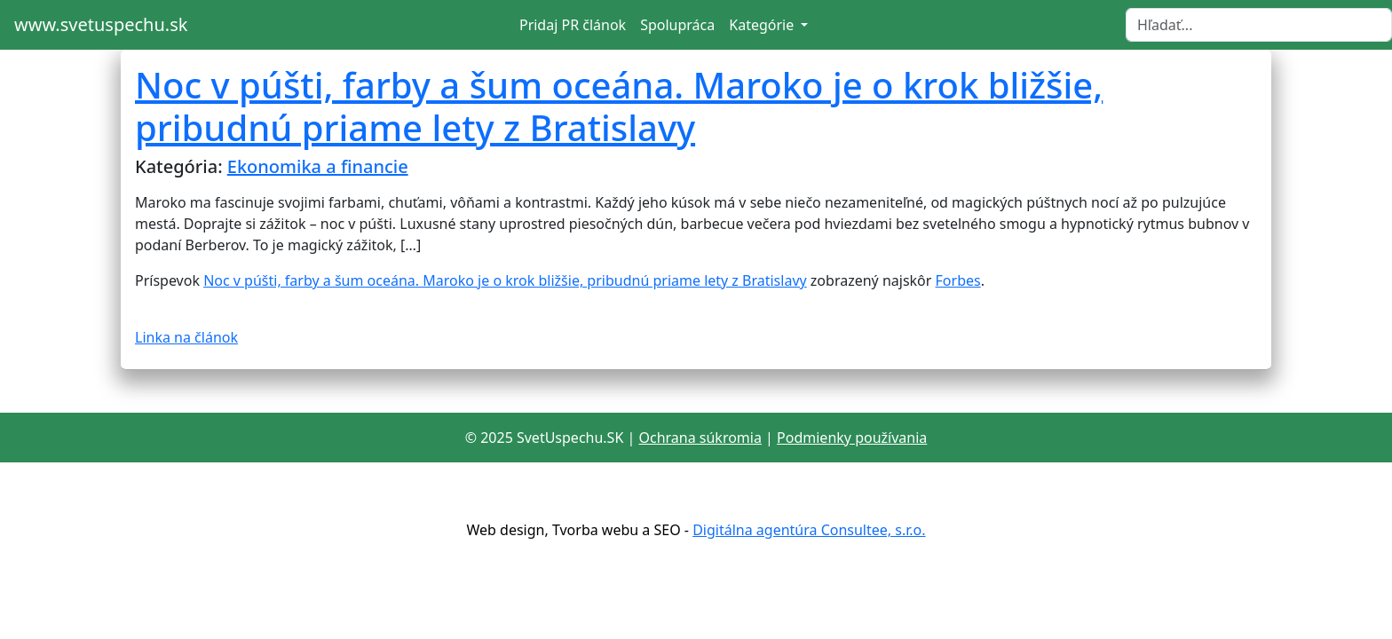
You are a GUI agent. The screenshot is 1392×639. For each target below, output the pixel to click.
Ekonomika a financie (317, 166)
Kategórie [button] (763, 25)
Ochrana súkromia (699, 437)
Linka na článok (186, 337)
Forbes (958, 280)
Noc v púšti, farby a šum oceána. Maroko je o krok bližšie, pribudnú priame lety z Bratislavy (619, 106)
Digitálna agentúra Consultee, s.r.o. (808, 530)
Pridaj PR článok (572, 25)
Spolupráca (677, 25)
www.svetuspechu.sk (100, 24)
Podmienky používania (852, 437)
